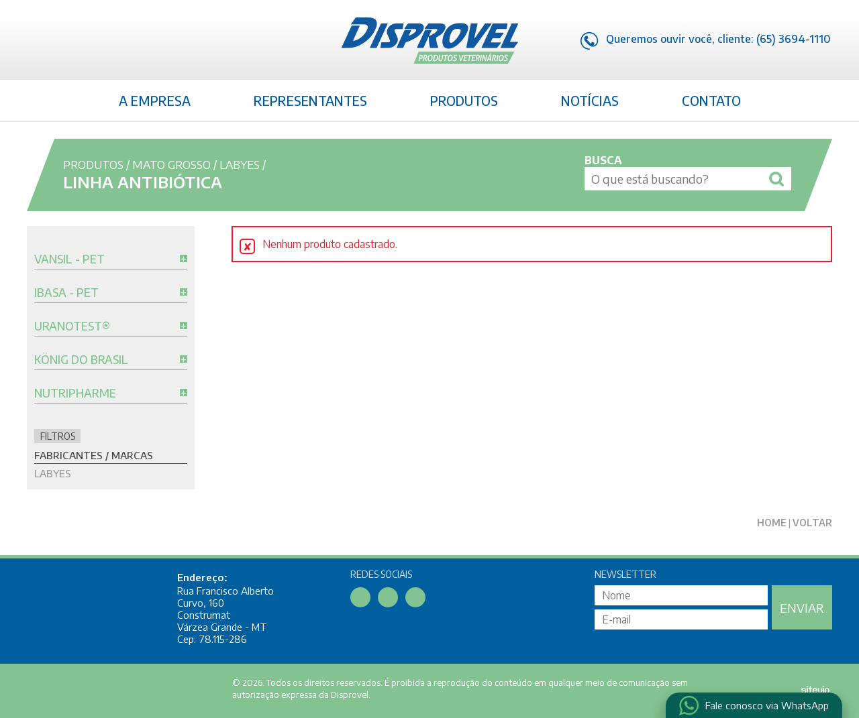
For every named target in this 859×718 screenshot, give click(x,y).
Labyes (239, 164)
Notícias (590, 101)
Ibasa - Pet (66, 293)
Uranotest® (72, 326)
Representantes (310, 101)
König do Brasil (81, 360)
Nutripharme (75, 393)
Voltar (812, 522)
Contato (711, 101)
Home (772, 522)
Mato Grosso (171, 164)
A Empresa (155, 101)
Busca (603, 160)
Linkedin (64, 42)
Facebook (37, 42)
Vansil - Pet (69, 259)
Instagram (92, 42)
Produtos (464, 101)
